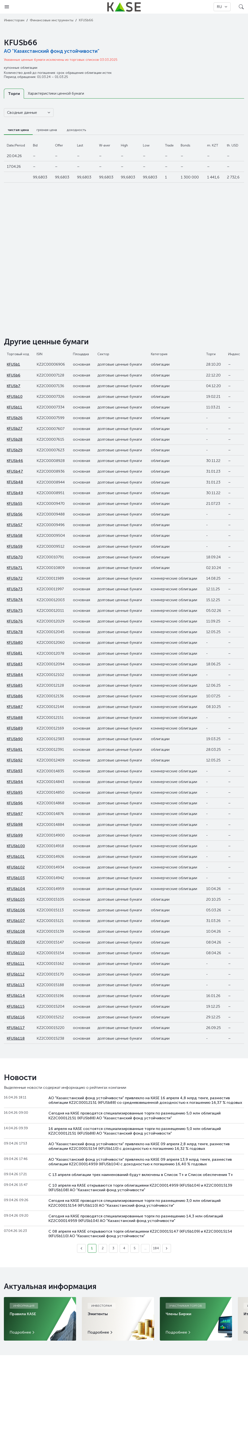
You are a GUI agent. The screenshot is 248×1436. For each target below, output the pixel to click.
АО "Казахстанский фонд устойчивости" (51, 51)
